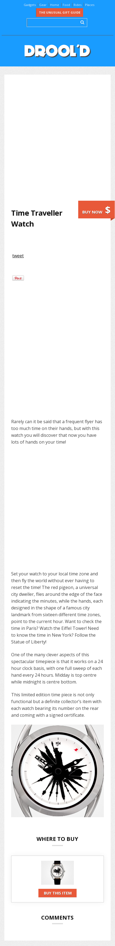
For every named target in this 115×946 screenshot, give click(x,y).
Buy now (96, 209)
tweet (18, 256)
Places (89, 5)
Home (54, 5)
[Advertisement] (57, 141)
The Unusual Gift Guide (59, 12)
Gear (43, 5)
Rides (77, 5)
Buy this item (58, 893)
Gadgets (30, 5)
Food (66, 5)
